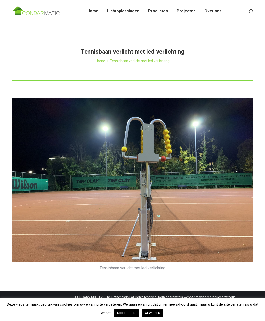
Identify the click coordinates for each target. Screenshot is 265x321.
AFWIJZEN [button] (152, 313)
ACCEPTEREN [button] (126, 313)
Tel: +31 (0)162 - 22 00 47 (32, 4)
